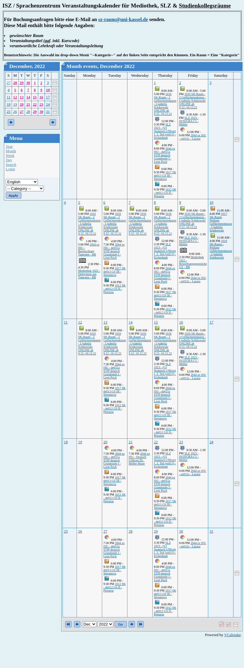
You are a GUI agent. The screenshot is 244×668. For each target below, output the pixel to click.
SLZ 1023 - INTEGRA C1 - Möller (189, 121)
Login (10, 169)
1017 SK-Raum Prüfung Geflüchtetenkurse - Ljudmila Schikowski (220, 222)
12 (15, 97)
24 (48, 104)
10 (48, 90)
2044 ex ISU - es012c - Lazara (192, 137)
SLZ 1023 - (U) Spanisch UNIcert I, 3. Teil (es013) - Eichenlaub (165, 131)
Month (11, 151)
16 (41, 97)
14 (28, 97)
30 (28, 83)
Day (9, 160)
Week (10, 155)
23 (41, 104)
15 (35, 97)
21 (28, 104)
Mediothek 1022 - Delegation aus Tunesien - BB (89, 274)
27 (9, 83)
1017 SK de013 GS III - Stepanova (165, 176)
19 (15, 104)
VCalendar (232, 635)
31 (48, 112)
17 (48, 97)
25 (9, 112)
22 (35, 104)
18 (9, 104)
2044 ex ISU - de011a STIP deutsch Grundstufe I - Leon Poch (164, 155)
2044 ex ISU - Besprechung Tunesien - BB (88, 249)
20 (22, 104)
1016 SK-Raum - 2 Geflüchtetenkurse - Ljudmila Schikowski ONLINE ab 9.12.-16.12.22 (165, 104)
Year (9, 146)
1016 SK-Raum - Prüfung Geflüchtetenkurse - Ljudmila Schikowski (220, 249)
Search (11, 164)
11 (8, 97)
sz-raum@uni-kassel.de (123, 19)
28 (15, 83)
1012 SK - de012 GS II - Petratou (165, 193)
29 (22, 83)
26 (15, 112)
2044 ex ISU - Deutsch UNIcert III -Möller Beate (139, 458)
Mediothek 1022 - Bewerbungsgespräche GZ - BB (193, 262)
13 (22, 97)
